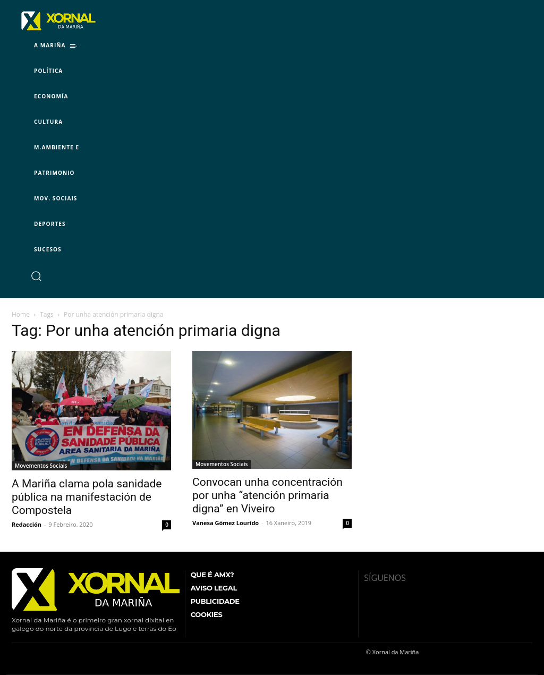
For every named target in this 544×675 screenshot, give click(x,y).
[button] (35, 275)
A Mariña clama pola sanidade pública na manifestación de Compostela (87, 497)
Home (21, 314)
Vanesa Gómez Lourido (225, 523)
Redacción (26, 524)
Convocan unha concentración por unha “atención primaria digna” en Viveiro (267, 495)
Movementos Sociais (41, 465)
